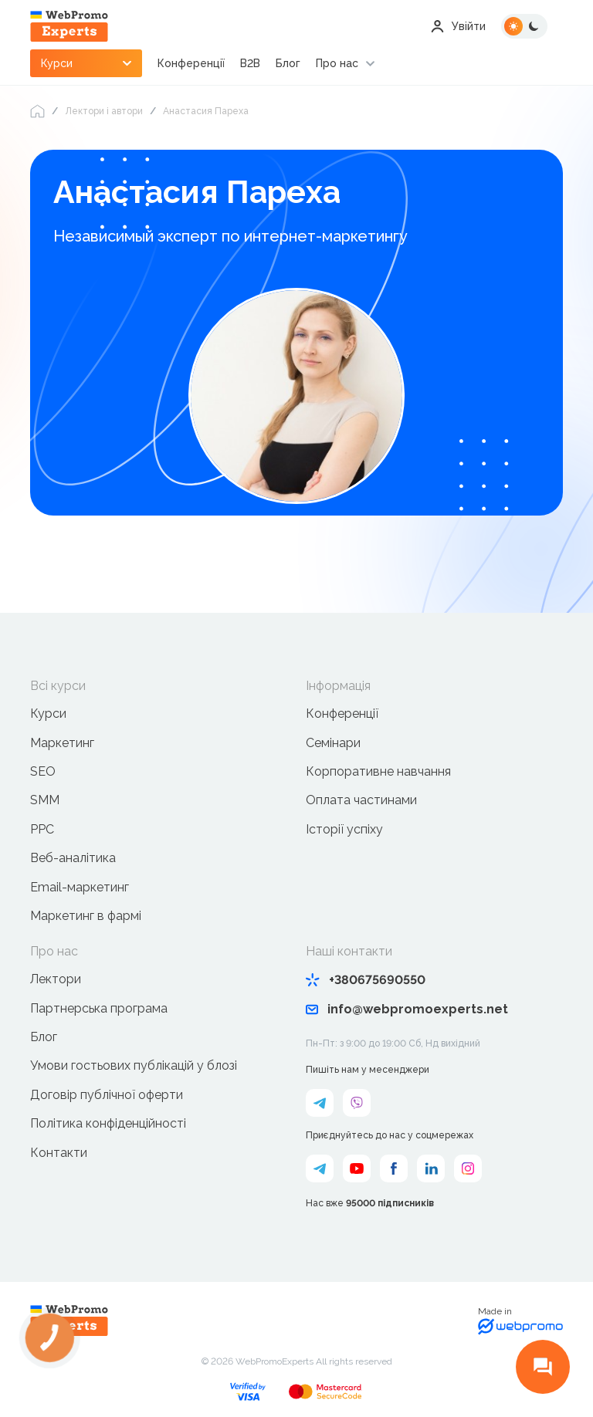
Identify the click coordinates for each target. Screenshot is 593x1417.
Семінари (333, 743)
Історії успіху (344, 829)
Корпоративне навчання (378, 771)
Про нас (337, 63)
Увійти (458, 26)
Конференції (191, 63)
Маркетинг (62, 743)
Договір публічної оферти (106, 1094)
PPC (42, 829)
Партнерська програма (99, 1008)
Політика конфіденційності (108, 1123)
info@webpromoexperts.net (407, 1009)
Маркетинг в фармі (85, 915)
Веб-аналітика (73, 858)
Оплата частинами (361, 800)
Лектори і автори (104, 111)
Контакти (58, 1152)
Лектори (55, 979)
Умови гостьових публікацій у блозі (133, 1065)
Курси (48, 713)
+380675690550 (365, 979)
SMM (44, 800)
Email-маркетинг (79, 887)
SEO (43, 771)
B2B (250, 63)
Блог (288, 63)
